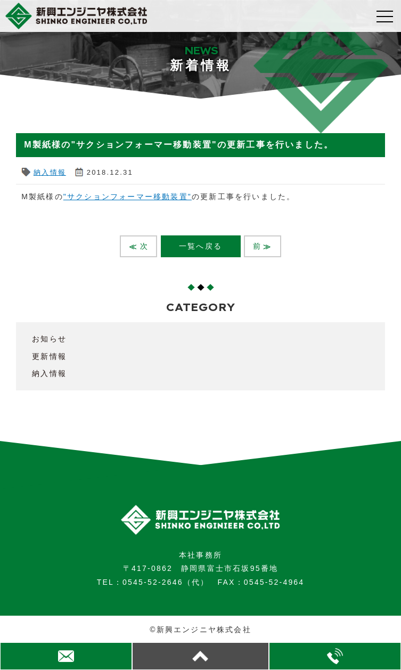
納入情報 (50, 172)
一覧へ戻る (200, 246)
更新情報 (49, 356)
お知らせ (49, 338)
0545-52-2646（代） (165, 582)
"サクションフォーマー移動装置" (127, 196)
